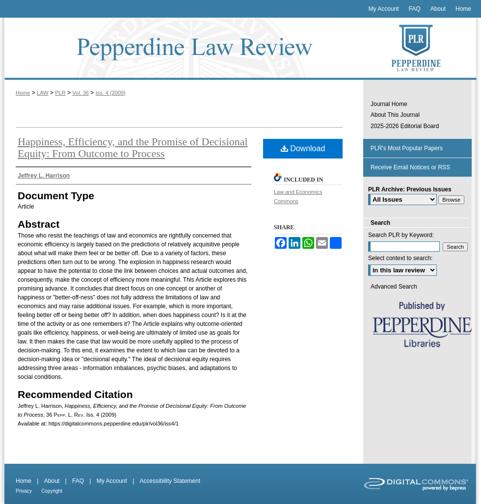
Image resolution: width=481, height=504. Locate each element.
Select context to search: (400, 258)
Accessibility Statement (170, 480)
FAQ (78, 480)
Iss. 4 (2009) (111, 93)
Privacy (24, 491)
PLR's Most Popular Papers (407, 148)
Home (23, 93)
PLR (60, 93)
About (51, 480)
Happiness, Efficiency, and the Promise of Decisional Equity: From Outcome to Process (133, 147)
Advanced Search (394, 286)
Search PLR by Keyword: (401, 235)
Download (303, 148)
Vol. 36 (80, 93)
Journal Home (389, 104)
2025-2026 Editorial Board (405, 126)
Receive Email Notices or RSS (410, 167)
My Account (112, 480)
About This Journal (395, 114)
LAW (42, 93)
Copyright (51, 491)
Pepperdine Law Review (181, 49)
